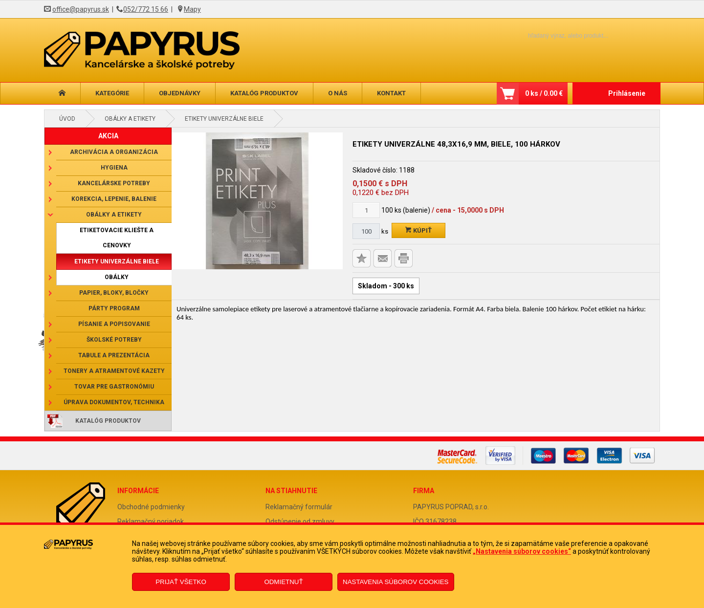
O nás (337, 93)
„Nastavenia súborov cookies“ (522, 551)
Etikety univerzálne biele (224, 118)
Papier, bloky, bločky (114, 292)
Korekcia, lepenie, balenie (113, 198)
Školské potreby (114, 339)
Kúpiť (418, 230)
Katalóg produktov (264, 93)
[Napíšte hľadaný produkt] (551, 35)
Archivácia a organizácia (114, 152)
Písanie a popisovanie (114, 324)
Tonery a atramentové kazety (114, 371)
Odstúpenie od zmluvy (299, 521)
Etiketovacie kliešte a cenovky (117, 238)
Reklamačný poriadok (150, 521)
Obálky (117, 277)
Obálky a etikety (130, 118)
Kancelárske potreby (114, 183)
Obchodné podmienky (151, 507)
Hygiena (114, 167)
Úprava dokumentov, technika (114, 402)
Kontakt (391, 93)
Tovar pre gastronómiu (114, 386)
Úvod (67, 118)
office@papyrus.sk (80, 9)
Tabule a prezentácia (114, 355)
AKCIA (108, 136)
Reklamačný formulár (298, 507)
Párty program (114, 308)
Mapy (192, 9)
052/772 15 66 (145, 9)
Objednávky (179, 93)
